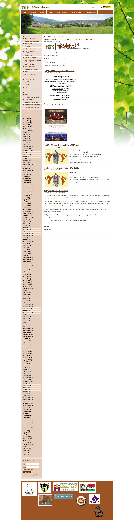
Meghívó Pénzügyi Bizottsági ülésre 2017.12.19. (62, 145)
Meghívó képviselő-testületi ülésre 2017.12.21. (61, 168)
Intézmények (28, 46)
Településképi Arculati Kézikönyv (56, 191)
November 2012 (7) (28, 423)
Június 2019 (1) (27, 269)
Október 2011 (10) (27, 439)
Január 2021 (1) (27, 231)
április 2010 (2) (26, 452)
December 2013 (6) (28, 397)
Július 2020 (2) (26, 243)
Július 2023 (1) (26, 172)
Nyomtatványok (28, 43)
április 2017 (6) (26, 320)
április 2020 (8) (26, 249)
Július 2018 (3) (26, 290)
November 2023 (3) (28, 164)
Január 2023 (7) (27, 184)
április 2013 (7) (26, 413)
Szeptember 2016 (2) (28, 334)
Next (113, 25)
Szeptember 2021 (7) (28, 215)
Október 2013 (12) (27, 401)
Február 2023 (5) (27, 182)
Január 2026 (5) (27, 121)
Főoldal (24, 12)
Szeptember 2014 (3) (28, 381)
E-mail (24, 464)
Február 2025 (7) (27, 142)
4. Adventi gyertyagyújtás (53, 104)
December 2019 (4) (28, 257)
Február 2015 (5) (27, 371)
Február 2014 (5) (27, 393)
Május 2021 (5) (26, 223)
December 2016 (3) (28, 328)
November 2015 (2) (28, 354)
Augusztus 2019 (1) (28, 265)
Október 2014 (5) (27, 379)
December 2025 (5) (28, 123)
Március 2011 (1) (27, 442)
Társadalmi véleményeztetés (32, 107)
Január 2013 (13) (27, 419)
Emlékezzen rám (28, 469)
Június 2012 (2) (27, 431)
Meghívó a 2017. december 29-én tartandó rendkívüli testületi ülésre (69, 39)
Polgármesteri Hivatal (30, 38)
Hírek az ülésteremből (30, 57)
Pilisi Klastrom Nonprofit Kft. (76, 12)
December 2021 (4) (28, 209)
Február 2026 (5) (27, 119)
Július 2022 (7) (26, 196)
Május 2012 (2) (26, 433)
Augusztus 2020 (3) (28, 241)
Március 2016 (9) (27, 346)
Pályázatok (50, 12)
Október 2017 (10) (27, 308)
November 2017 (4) (28, 306)
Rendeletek (42, 12)
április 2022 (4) (26, 202)
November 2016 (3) (28, 330)
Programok (27, 87)
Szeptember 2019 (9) (28, 263)
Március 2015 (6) (27, 369)
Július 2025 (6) (26, 132)
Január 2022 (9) (27, 207)
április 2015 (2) (26, 367)
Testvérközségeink (29, 79)
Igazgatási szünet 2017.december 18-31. (59, 71)
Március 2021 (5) (27, 227)
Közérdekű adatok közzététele (32, 104)
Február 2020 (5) (27, 253)
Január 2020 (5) (27, 255)
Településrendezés (29, 99)
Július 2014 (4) (26, 383)
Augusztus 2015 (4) (28, 360)
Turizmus (27, 84)
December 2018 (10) (28, 281)
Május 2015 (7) (26, 365)
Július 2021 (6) (26, 219)
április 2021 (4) (26, 225)
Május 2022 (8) (26, 200)
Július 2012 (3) (26, 429)
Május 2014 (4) (26, 387)
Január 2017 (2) (27, 326)
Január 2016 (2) (27, 350)
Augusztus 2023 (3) (28, 170)
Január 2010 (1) (27, 454)
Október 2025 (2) (27, 127)
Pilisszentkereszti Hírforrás (31, 102)
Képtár (26, 94)
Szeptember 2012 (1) (28, 425)
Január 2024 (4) (27, 162)
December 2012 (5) (28, 421)
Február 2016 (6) (27, 348)
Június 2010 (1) (27, 448)
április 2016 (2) (26, 344)
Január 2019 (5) (27, 279)
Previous (20, 25)
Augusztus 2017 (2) (28, 312)
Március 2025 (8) (27, 140)
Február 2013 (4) (27, 417)
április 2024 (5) (26, 158)
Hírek (26, 36)
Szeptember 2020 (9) (28, 239)
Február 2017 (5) (27, 324)
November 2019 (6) (28, 259)
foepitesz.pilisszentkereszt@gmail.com (58, 205)
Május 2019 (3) (26, 271)
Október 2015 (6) (27, 356)
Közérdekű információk (91, 12)
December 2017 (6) (28, 304)
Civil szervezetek (29, 92)
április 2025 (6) (26, 138)
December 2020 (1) (28, 233)
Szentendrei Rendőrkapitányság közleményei (33, 61)
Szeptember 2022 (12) (28, 192)
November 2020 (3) (28, 235)
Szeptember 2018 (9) (28, 286)
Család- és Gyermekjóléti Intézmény (31, 52)
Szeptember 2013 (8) (28, 403)
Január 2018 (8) (27, 302)
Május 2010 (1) (26, 450)
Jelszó (24, 467)
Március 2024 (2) (27, 160)
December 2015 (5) (28, 352)
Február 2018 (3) (27, 300)
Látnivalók (27, 71)
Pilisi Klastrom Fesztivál (30, 74)
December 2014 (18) (28, 375)
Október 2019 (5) (27, 261)
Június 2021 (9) (27, 221)
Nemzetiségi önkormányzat (31, 66)
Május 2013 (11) (27, 411)
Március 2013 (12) (27, 415)
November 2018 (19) (28, 283)
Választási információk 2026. (32, 41)
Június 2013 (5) (27, 409)
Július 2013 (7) (26, 407)
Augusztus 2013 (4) (28, 405)
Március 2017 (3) (27, 322)
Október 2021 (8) (27, 213)
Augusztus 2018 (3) (28, 288)
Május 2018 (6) (26, 294)
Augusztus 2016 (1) (28, 336)
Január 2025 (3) (27, 144)
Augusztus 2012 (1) (28, 427)
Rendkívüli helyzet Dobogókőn (32, 97)
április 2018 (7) (26, 296)
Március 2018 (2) (27, 298)
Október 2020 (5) (27, 237)
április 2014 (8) (26, 389)
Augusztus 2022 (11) (28, 194)
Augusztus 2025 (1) (28, 130)
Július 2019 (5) (26, 267)
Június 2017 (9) (27, 316)
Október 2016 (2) (27, 332)
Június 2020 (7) (27, 245)
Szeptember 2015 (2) (28, 358)
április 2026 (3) (26, 115)
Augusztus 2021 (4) (28, 217)
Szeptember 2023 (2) (28, 168)
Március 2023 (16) (27, 180)
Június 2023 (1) (27, 174)
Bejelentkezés (26, 472)
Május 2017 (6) (26, 318)
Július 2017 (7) (26, 314)
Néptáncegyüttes (29, 76)
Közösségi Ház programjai (31, 69)
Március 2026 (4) (27, 117)
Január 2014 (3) (27, 395)
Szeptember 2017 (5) (28, 310)
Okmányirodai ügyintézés (62, 12)
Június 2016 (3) (27, 340)
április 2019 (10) (27, 273)
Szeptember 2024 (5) (28, 150)
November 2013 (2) (28, 399)
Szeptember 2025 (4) (28, 128)
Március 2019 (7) (27, 275)
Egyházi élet (28, 82)
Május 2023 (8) (26, 176)
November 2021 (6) (28, 211)
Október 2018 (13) (27, 284)
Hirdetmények (28, 55)
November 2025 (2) (28, 125)
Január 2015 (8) (27, 373)
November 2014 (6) (28, 377)
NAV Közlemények (29, 64)
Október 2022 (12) (27, 190)
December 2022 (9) (28, 186)
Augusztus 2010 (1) (28, 444)
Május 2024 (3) (26, 156)
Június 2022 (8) (27, 198)
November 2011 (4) (28, 437)
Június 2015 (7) (27, 363)
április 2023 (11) (27, 178)
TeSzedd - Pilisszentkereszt (31, 48)
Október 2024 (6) (27, 148)
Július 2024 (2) (26, 152)
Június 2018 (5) (27, 292)
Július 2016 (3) (26, 338)
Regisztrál (34, 475)
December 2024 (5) (28, 146)
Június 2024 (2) (27, 154)
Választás (27, 89)
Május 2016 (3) (26, 342)
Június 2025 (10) (27, 134)
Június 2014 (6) (27, 385)
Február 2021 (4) (27, 229)
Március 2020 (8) (27, 251)
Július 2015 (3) (26, 361)
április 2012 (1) (26, 435)
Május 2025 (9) (26, 136)
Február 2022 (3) (27, 205)
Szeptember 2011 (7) (28, 440)
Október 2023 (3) (27, 166)
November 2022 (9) (28, 188)
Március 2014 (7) (27, 391)
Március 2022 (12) (27, 204)
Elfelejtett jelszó (27, 475)
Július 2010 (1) (26, 446)
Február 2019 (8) (27, 277)
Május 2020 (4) (26, 247)
